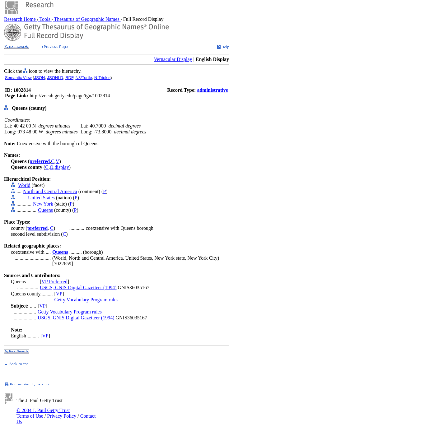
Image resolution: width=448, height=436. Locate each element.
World (24, 185)
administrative (212, 90)
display (61, 167)
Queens (45, 210)
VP (59, 293)
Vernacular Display (173, 59)
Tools (45, 19)
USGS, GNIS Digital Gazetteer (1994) (78, 287)
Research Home (20, 19)
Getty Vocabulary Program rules (86, 299)
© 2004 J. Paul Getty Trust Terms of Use (43, 413)
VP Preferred (54, 281)
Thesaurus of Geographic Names (87, 19)
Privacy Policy (61, 416)
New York (43, 203)
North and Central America (50, 191)
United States (41, 197)
